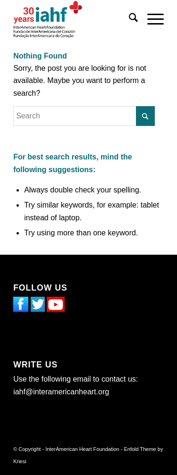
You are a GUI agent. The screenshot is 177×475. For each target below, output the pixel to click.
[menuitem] (128, 19)
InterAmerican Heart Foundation (82, 449)
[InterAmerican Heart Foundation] (73, 19)
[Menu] (151, 19)
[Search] (128, 19)
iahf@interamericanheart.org (61, 392)
